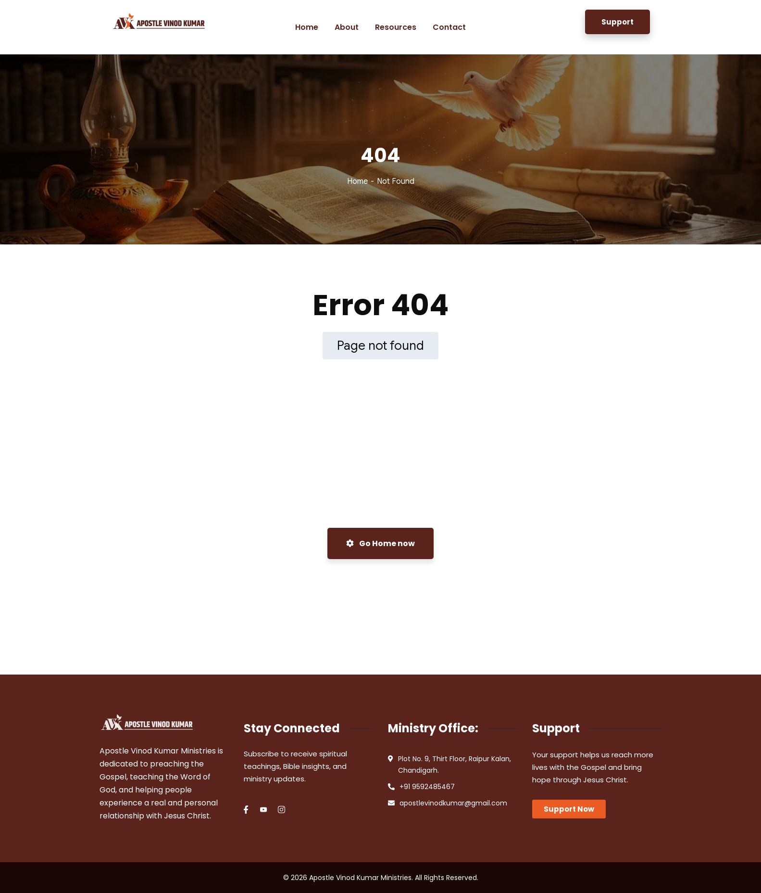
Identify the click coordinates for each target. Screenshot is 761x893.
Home (357, 181)
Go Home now (380, 543)
